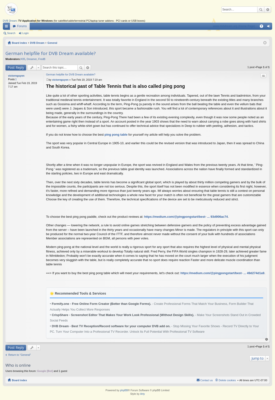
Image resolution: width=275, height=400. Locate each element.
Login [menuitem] (269, 27)
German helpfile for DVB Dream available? (50, 53)
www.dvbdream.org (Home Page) (234, 26)
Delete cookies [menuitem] (227, 380)
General (52, 42)
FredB (41, 59)
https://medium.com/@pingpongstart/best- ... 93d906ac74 (186, 216)
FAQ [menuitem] (263, 27)
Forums (22, 26)
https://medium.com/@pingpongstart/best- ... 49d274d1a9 (223, 273)
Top (266, 339)
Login (25, 33)
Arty (142, 393)
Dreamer (32, 59)
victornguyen (16, 75)
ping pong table (115, 134)
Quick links (7, 27)
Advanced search (267, 9)
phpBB (124, 390)
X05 (23, 59)
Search (260, 9)
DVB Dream (10, 20)
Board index (19, 42)
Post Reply (16, 67)
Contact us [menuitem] (206, 380)
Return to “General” (19, 354)
